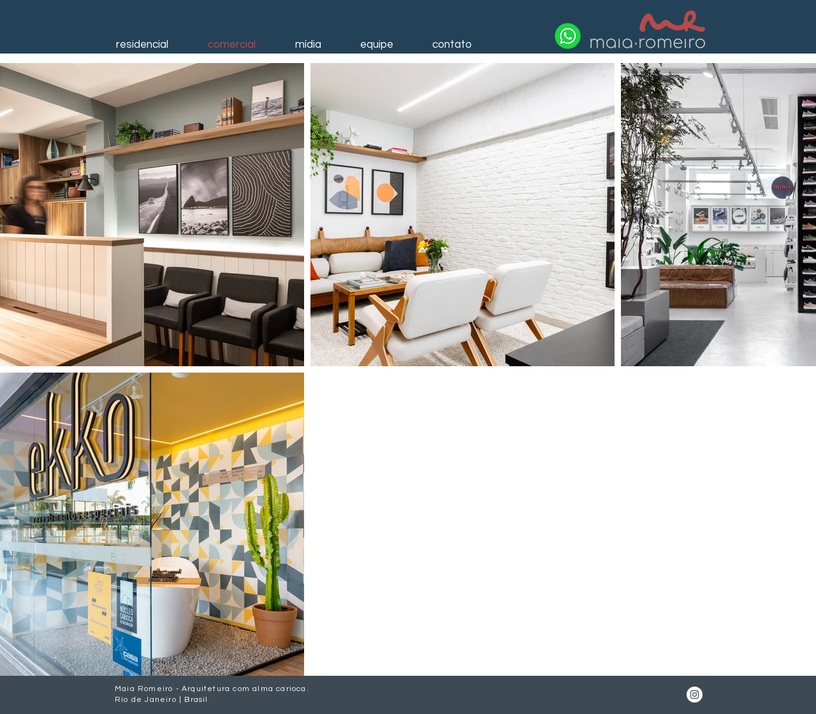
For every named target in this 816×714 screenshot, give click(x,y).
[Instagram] (695, 695)
